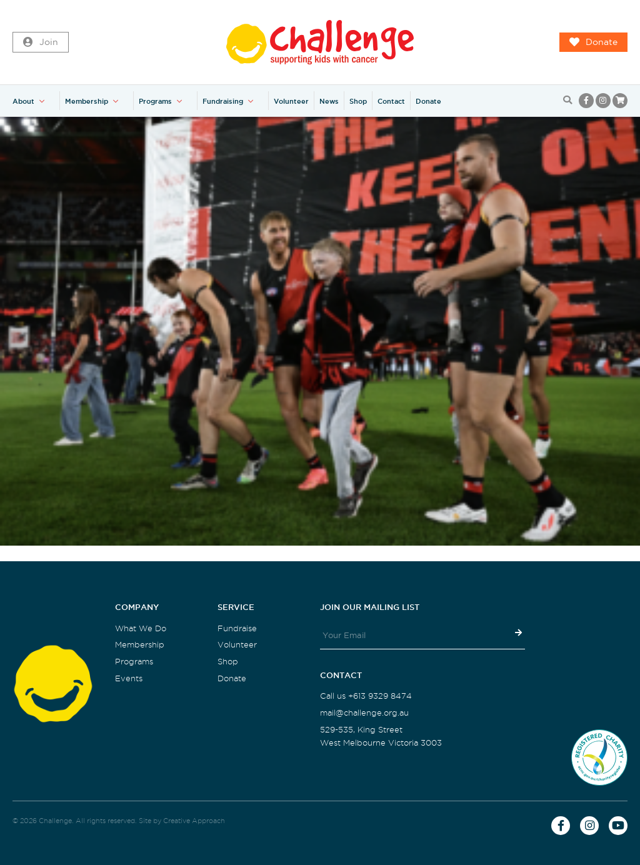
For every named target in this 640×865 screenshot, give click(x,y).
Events (128, 678)
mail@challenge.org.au (364, 713)
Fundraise (237, 628)
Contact (391, 101)
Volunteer (291, 101)
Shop (358, 101)
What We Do (140, 628)
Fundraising (222, 101)
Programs (155, 101)
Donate (593, 43)
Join (40, 43)
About (23, 101)
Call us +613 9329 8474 (366, 696)
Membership (86, 101)
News (329, 101)
